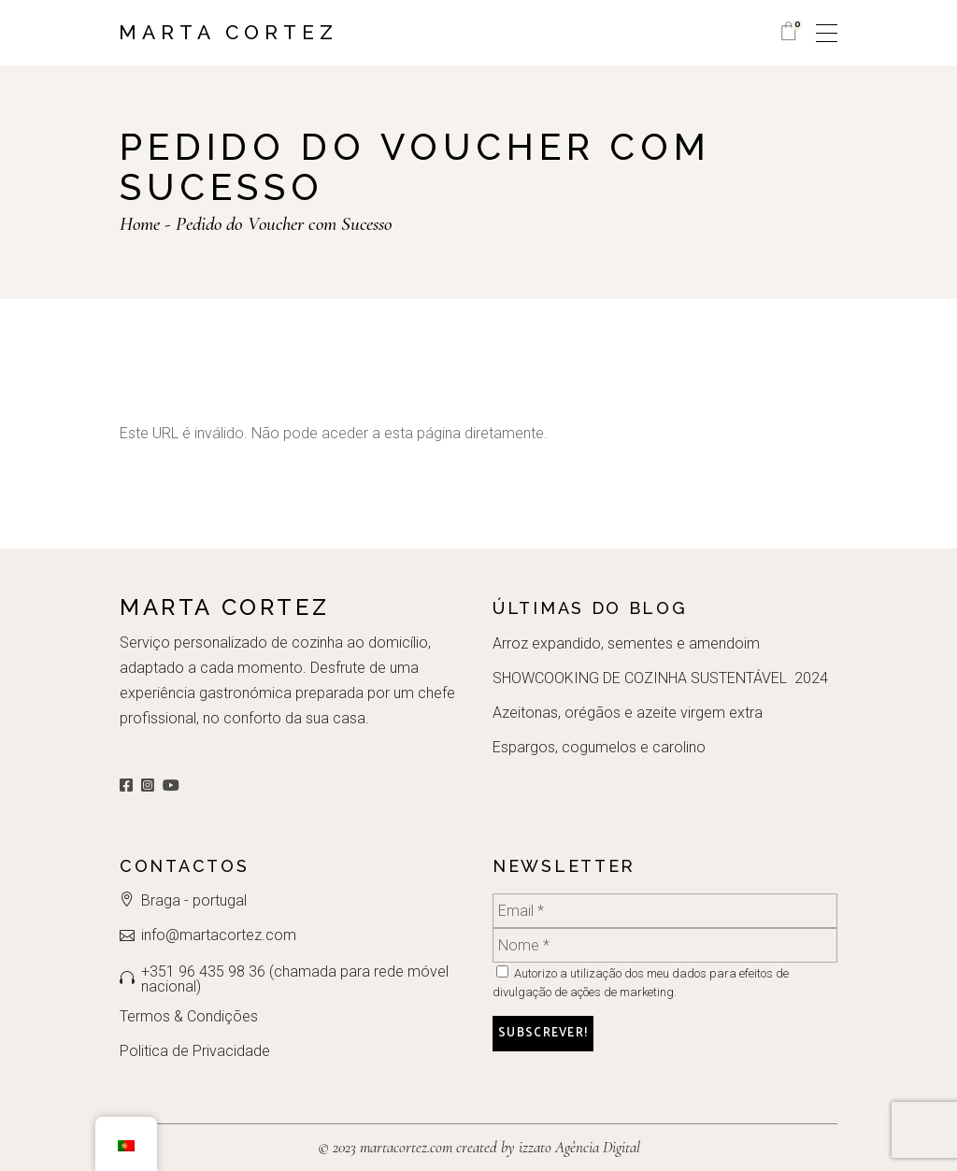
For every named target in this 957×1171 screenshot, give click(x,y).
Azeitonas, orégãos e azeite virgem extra (628, 712)
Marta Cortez (228, 32)
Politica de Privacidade (195, 1051)
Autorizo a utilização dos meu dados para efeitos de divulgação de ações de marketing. (641, 982)
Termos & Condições (189, 1016)
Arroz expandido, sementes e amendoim (626, 643)
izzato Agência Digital (577, 1147)
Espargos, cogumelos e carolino (599, 747)
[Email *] (665, 910)
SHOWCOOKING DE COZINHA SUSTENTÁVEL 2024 (660, 678)
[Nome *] (665, 945)
